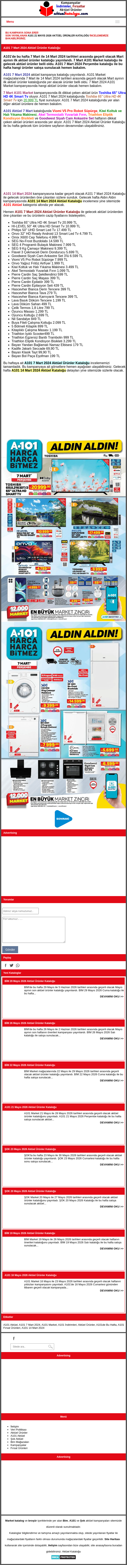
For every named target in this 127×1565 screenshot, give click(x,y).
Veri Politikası (18, 1429)
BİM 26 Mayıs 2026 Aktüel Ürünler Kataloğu (30, 1023)
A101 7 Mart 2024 (29, 1324)
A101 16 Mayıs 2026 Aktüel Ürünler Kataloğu (30, 1275)
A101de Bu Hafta (106, 1324)
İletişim (14, 1426)
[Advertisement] (63, 160)
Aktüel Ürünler (86, 1324)
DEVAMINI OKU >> (112, 996)
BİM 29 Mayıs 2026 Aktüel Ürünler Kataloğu (30, 981)
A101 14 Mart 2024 (33, 1327)
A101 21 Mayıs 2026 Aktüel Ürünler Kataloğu (58, 35)
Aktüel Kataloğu (71, 1551)
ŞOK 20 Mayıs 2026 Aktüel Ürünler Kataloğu (30, 1191)
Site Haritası (112, 1539)
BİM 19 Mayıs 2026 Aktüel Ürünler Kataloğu (30, 1233)
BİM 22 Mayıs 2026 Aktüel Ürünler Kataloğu (30, 1065)
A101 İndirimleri (67, 1324)
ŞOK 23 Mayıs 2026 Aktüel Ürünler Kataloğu (30, 1149)
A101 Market (49, 1324)
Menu (10, 21)
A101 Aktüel (10, 1324)
